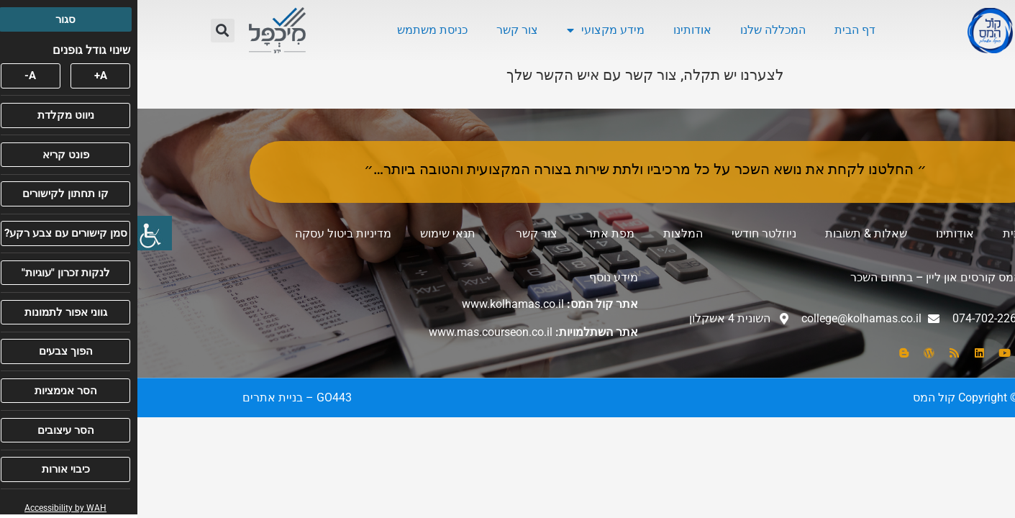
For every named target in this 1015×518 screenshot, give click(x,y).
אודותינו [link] (555, 30)
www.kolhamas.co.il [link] (375, 304)
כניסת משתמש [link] (295, 30)
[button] (85, 30)
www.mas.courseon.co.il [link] (353, 332)
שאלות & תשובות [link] (729, 233)
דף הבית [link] (717, 30)
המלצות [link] (545, 233)
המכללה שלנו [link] (635, 30)
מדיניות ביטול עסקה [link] (206, 233)
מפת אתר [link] (473, 233)
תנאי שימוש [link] (310, 233)
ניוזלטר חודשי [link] (626, 233)
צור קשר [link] (380, 30)
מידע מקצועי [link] (468, 30)
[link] (17, 233)
